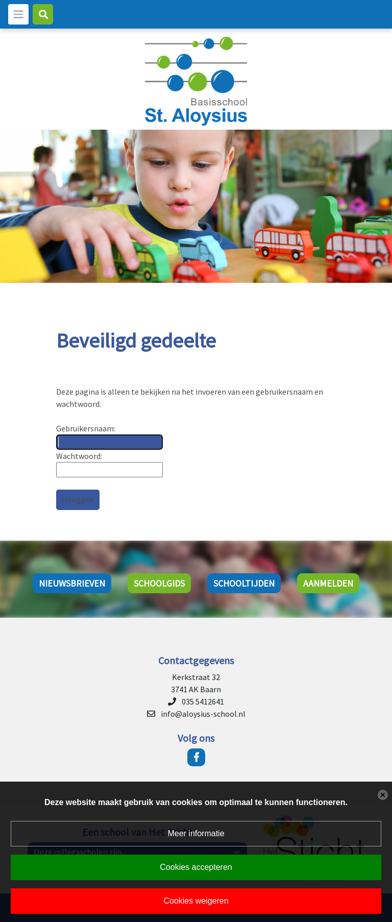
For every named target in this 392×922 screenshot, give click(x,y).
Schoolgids (159, 583)
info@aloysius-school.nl (203, 714)
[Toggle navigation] (18, 14)
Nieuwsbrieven (72, 583)
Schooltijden (244, 583)
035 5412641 (203, 701)
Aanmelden (328, 583)
